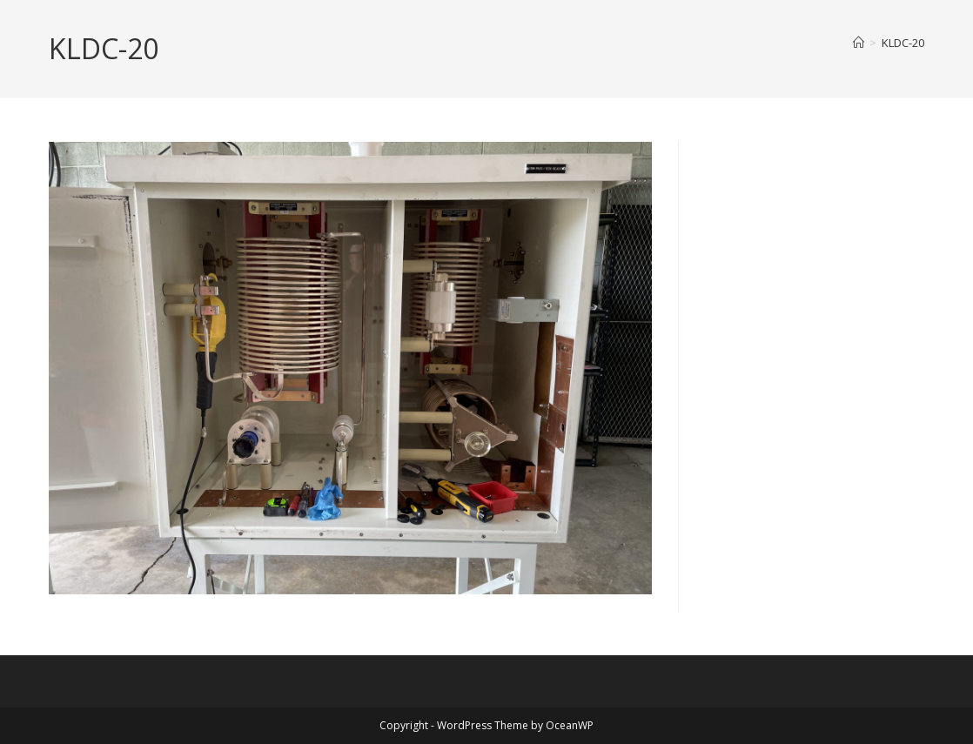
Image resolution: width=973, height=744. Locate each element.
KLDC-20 (903, 42)
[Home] (858, 42)
